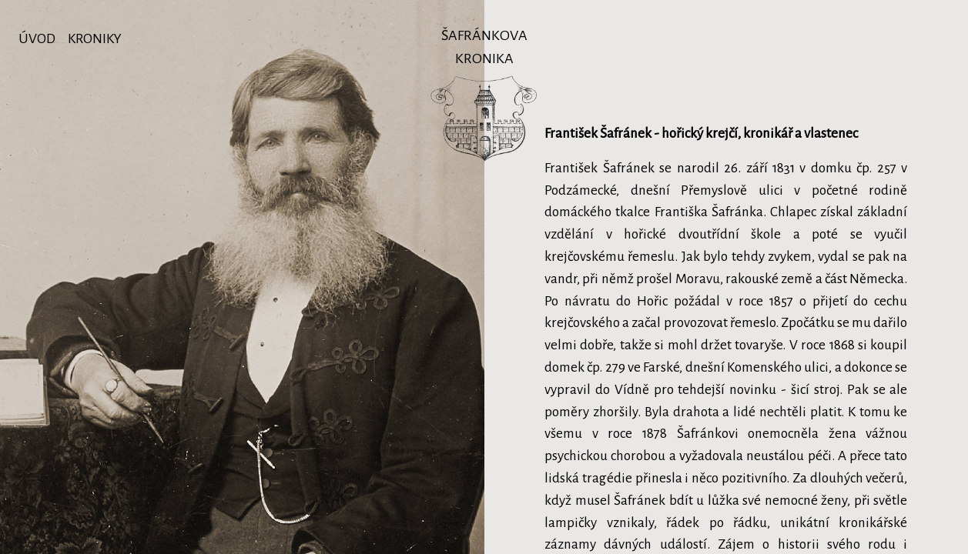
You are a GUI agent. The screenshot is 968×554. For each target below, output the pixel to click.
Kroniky (95, 39)
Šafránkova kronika (483, 41)
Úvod (36, 39)
